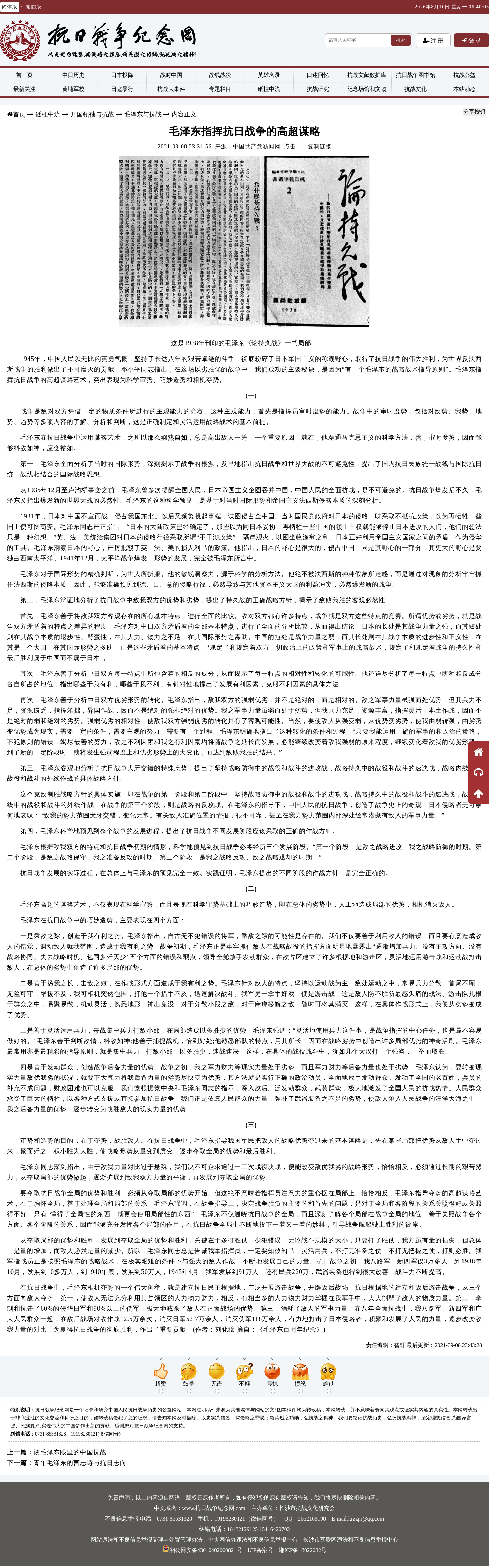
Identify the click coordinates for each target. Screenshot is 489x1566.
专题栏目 (220, 89)
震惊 (272, 1387)
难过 (328, 1387)
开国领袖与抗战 (92, 114)
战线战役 (220, 75)
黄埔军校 (73, 89)
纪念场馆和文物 (366, 89)
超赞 (160, 1387)
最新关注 (24, 89)
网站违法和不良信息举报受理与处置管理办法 (147, 1540)
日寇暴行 (122, 89)
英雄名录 (269, 75)
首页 (19, 114)
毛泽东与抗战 (143, 114)
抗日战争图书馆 (415, 75)
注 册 (436, 40)
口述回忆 (318, 75)
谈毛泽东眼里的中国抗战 (70, 1452)
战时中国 (171, 75)
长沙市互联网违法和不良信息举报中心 (350, 1540)
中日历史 (73, 75)
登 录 (474, 40)
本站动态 (464, 89)
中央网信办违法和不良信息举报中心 (253, 1540)
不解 (244, 1387)
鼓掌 (188, 1387)
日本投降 (122, 75)
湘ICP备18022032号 (303, 1550)
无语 (216, 1387)
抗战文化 (415, 89)
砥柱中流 (269, 89)
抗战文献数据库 (366, 75)
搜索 (400, 40)
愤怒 (300, 1387)
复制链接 (319, 146)
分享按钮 (474, 112)
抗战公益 (464, 75)
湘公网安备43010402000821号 (202, 1550)
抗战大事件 (171, 89)
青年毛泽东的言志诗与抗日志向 (80, 1462)
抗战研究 (318, 89)
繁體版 (34, 6)
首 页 (24, 75)
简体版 (9, 6)
